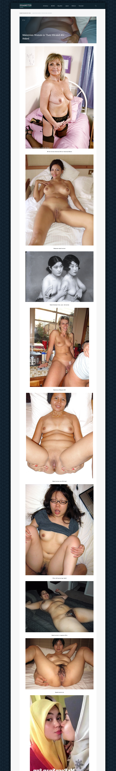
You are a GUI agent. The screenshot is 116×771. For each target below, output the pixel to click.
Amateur (45, 6)
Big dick (60, 6)
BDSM (53, 6)
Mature (74, 6)
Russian (81, 6)
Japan (67, 6)
